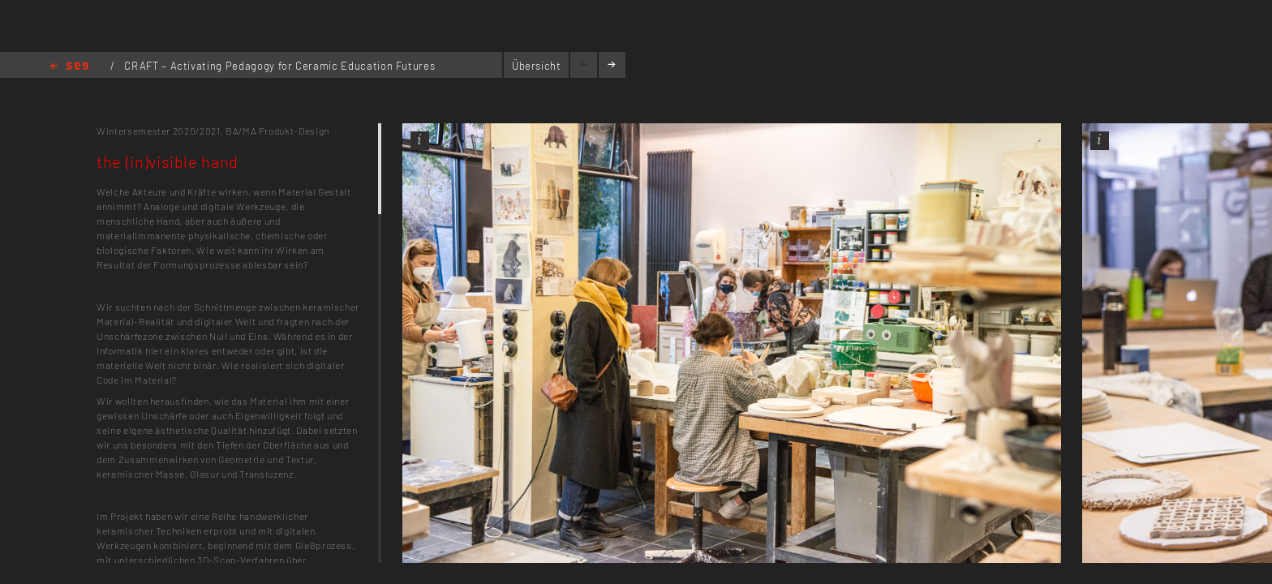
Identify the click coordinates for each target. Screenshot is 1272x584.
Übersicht (536, 65)
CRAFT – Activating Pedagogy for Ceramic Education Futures (279, 65)
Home (69, 67)
